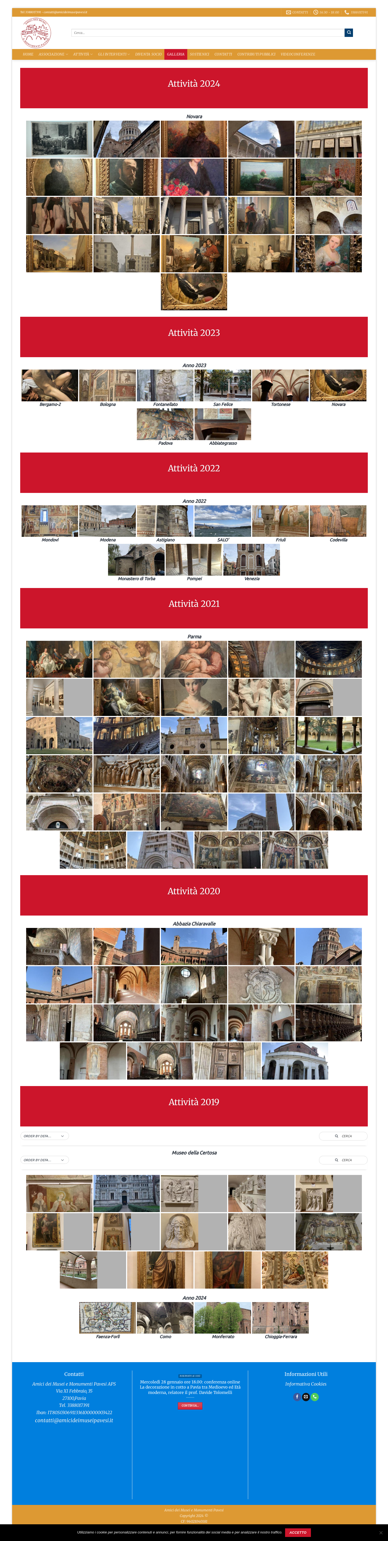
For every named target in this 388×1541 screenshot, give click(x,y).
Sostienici (199, 54)
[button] (45, 1136)
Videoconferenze (298, 54)
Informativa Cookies (306, 1384)
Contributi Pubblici (256, 54)
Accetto (297, 1533)
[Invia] (349, 33)
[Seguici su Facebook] (297, 1397)
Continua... (190, 1405)
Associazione (53, 54)
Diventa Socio (148, 54)
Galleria (176, 54)
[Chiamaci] (315, 1397)
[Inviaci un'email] (306, 1397)
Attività (83, 54)
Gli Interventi (114, 54)
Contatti (223, 54)
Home (28, 54)
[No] (380, 1534)
